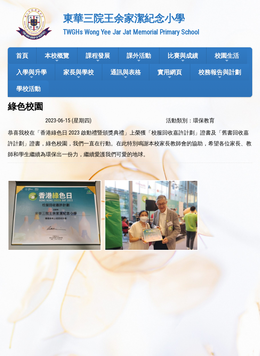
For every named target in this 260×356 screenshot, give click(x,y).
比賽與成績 (183, 57)
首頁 (22, 55)
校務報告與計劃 (219, 74)
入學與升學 (31, 74)
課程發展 (98, 57)
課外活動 (139, 57)
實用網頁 (169, 74)
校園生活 (227, 57)
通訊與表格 (125, 74)
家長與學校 (78, 74)
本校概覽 (57, 57)
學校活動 (28, 88)
